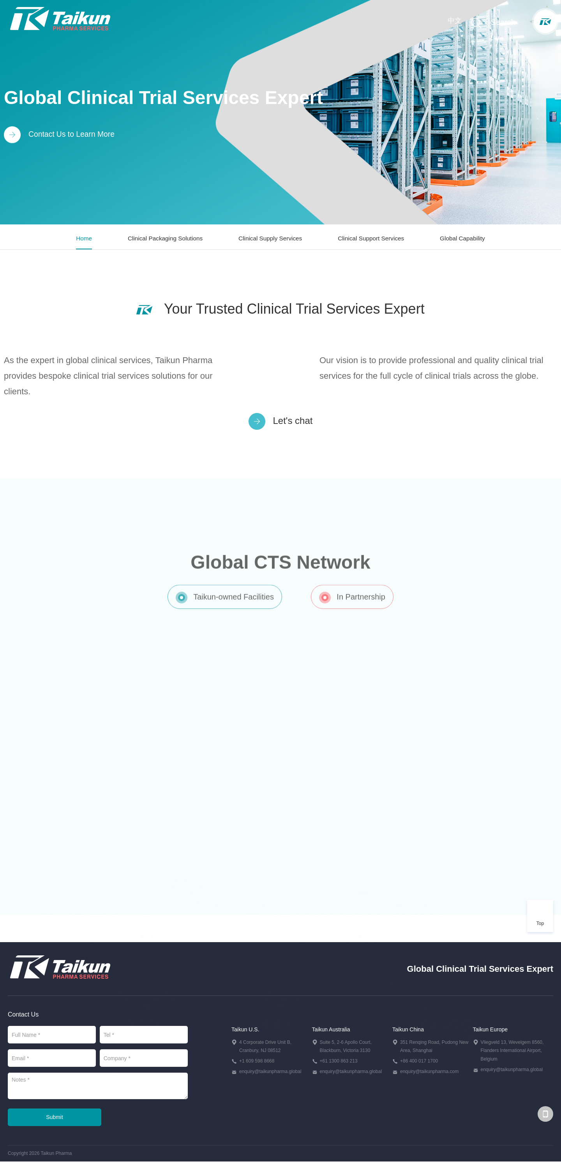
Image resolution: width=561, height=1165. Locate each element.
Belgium (245, 894)
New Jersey (152, 913)
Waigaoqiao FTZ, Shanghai (350, 912)
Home (80, 240)
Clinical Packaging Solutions (163, 240)
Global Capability (465, 240)
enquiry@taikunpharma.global (270, 1074)
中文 (454, 21)
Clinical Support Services (372, 240)
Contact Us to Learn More (61, 135)
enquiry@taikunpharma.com (429, 1074)
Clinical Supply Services (269, 240)
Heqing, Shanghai (359, 923)
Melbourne (486, 1013)
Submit (54, 1120)
